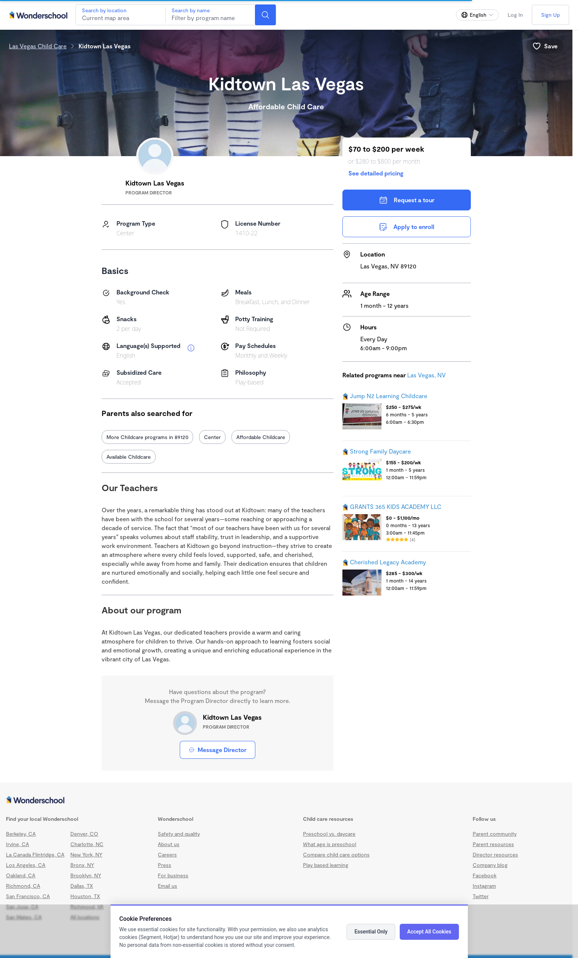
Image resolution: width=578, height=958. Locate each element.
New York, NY (86, 854)
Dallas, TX (81, 886)
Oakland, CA (20, 875)
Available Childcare (128, 457)
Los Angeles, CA (25, 865)
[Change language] (477, 14)
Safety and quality (179, 833)
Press (164, 865)
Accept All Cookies (429, 932)
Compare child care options (336, 854)
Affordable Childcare (260, 437)
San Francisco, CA (28, 896)
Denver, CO (84, 833)
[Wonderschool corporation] (286, 800)
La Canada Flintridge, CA (35, 854)
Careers (167, 854)
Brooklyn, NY (85, 875)
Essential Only (370, 932)
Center (212, 437)
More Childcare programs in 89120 (147, 437)
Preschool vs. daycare (329, 833)
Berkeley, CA (21, 833)
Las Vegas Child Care (38, 45)
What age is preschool (329, 844)
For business (173, 875)
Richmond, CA (23, 886)
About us (168, 844)
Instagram (484, 886)
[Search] (265, 14)
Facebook (484, 875)
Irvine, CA (17, 844)
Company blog (490, 865)
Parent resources (493, 844)
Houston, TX (85, 896)
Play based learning (325, 865)
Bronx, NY (82, 865)
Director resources (495, 854)
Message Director (217, 749)
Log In (515, 15)
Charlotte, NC (86, 844)
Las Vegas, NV (426, 374)
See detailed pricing (375, 173)
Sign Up (550, 15)
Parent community (495, 833)
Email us (167, 886)
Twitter (481, 896)
